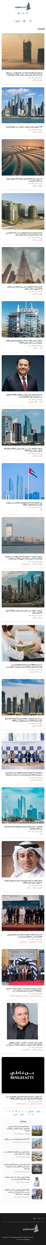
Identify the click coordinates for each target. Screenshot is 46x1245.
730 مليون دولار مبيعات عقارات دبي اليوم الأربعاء (24, 127)
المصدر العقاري (16, 1237)
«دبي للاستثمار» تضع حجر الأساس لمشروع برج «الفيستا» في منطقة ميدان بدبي (24, 936)
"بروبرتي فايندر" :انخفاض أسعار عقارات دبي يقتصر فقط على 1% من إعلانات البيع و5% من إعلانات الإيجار (23, 559)
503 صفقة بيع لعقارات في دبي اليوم (17, 1139)
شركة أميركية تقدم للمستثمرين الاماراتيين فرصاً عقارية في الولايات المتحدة (18, 1129)
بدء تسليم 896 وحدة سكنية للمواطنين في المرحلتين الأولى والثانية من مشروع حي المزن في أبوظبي (24, 667)
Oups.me (27, 1239)
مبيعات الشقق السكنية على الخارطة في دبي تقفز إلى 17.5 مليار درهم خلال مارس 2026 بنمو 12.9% (24, 74)
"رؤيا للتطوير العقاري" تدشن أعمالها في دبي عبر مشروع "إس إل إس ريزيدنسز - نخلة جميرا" (17, 1192)
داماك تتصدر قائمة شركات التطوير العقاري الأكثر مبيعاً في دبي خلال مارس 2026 (24, 342)
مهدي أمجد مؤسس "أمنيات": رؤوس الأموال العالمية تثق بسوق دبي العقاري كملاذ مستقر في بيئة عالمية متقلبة (24, 1045)
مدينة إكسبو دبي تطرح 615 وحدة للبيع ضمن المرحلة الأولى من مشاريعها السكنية (17, 1167)
